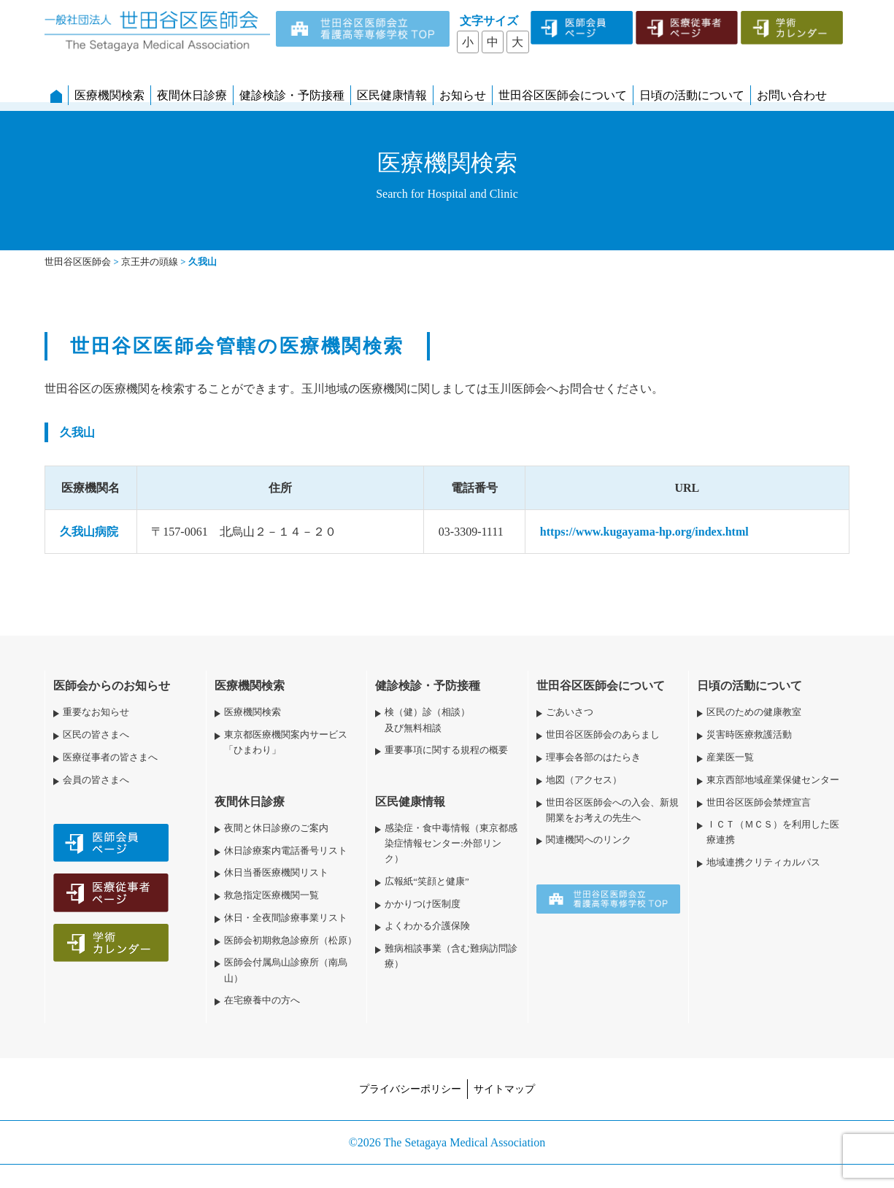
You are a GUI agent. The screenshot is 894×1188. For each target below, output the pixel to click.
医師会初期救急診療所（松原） (290, 941)
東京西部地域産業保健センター (772, 780)
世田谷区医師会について (562, 95)
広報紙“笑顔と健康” (427, 881)
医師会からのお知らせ (111, 685)
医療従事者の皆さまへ (110, 757)
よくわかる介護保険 (427, 926)
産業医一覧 (730, 757)
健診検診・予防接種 (291, 95)
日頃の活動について (691, 95)
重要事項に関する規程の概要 (446, 750)
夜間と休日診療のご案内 (276, 828)
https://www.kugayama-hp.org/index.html (644, 531)
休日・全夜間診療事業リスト (285, 918)
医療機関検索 (109, 95)
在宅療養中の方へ (262, 1000)
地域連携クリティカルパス (763, 862)
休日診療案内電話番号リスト (285, 851)
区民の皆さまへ (96, 735)
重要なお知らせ (96, 712)
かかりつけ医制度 (423, 904)
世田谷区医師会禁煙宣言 (758, 803)
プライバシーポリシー (410, 1089)
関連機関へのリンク (588, 840)
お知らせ (462, 95)
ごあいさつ (569, 712)
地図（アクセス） (584, 780)
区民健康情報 (392, 95)
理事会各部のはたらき (593, 757)
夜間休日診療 (192, 95)
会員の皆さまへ (96, 780)
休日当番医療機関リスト (276, 873)
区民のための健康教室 (753, 712)
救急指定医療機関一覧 (271, 895)
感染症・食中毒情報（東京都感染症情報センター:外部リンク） (451, 843)
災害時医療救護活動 (749, 735)
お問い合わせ (792, 95)
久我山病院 (89, 531)
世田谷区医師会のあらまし (603, 735)
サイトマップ (504, 1089)
